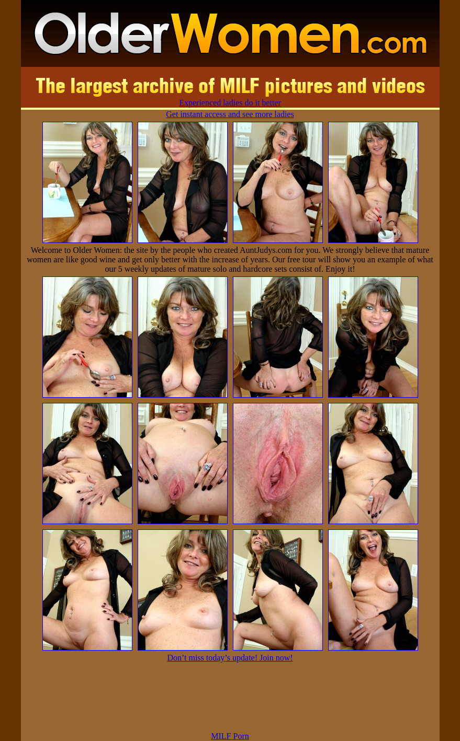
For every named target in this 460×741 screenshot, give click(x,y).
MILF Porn (230, 736)
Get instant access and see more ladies (230, 114)
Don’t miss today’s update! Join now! (230, 657)
